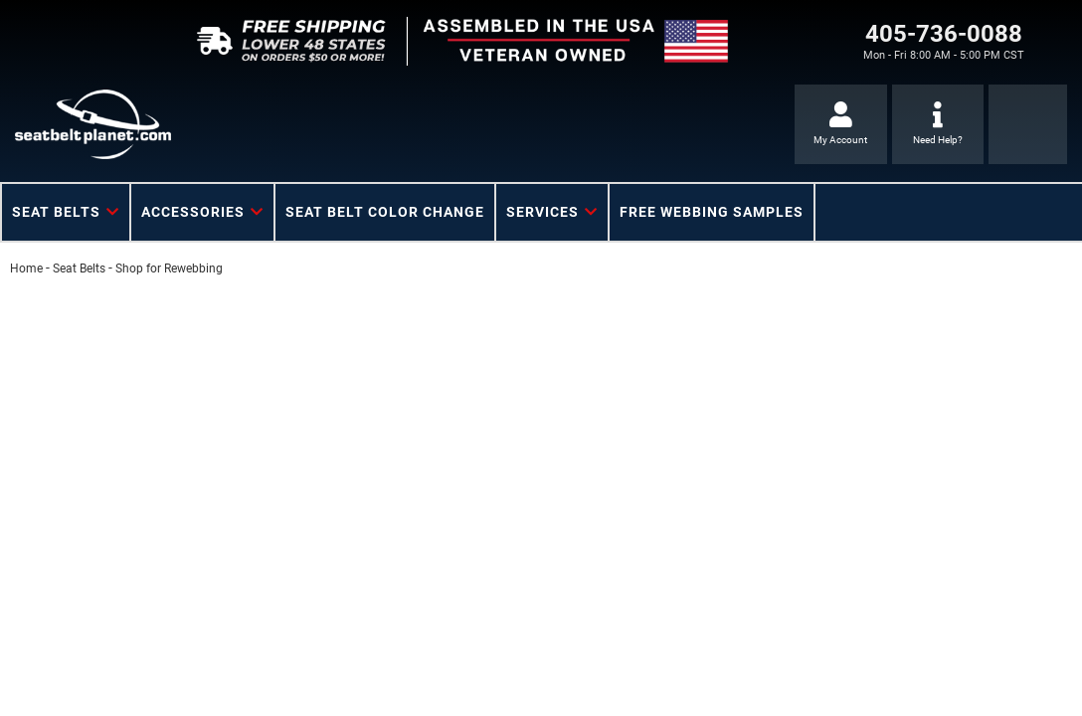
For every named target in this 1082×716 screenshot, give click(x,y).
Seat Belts (79, 268)
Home (26, 268)
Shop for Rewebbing (169, 268)
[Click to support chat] (938, 124)
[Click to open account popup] (841, 124)
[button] (65, 212)
